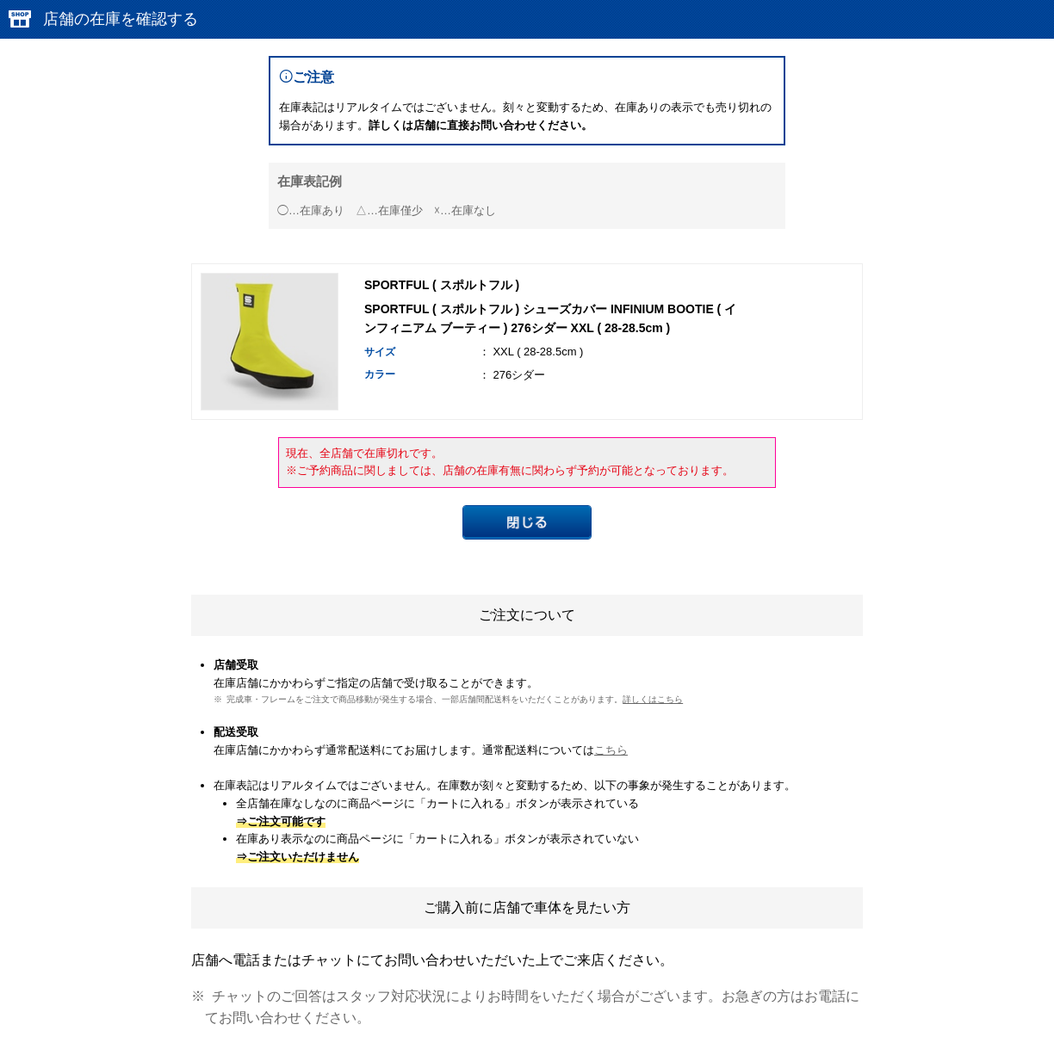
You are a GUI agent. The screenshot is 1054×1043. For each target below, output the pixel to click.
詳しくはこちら (653, 699)
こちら (611, 750)
